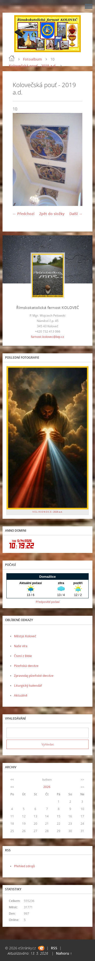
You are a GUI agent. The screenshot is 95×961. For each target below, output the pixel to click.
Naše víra (20, 646)
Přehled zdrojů (24, 866)
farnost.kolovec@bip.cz (47, 337)
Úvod (11, 58)
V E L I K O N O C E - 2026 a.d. (47, 511)
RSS (54, 948)
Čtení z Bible (23, 656)
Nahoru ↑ (64, 953)
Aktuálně (20, 695)
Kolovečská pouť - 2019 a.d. (32, 65)
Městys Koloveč (25, 636)
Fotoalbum (32, 59)
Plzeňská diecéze (26, 666)
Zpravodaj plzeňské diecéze (33, 676)
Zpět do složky (52, 213)
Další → (75, 213)
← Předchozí (23, 213)
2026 (46, 787)
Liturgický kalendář (28, 685)
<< (12, 779)
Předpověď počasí (48, 602)
